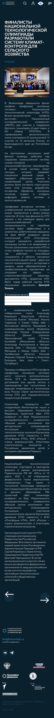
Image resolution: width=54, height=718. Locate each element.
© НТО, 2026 (7, 710)
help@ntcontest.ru (13, 640)
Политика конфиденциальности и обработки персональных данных (23, 702)
